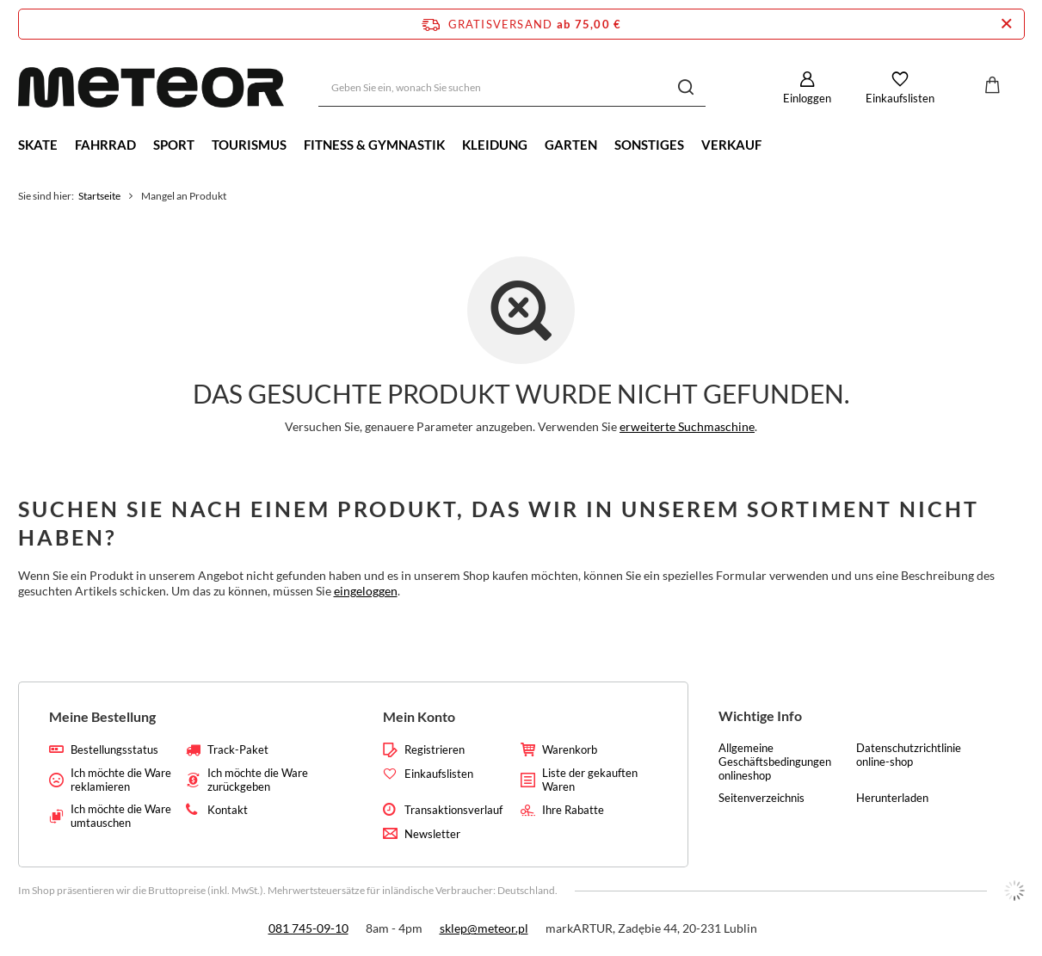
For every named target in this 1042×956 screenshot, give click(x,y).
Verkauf (731, 144)
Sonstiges (649, 144)
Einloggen (807, 98)
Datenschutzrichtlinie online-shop (908, 755)
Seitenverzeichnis (761, 798)
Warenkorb (569, 749)
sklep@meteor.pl (484, 928)
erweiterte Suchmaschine (687, 426)
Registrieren (434, 749)
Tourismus (249, 144)
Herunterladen (892, 798)
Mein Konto (419, 716)
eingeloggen (366, 590)
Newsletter (432, 834)
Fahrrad (105, 144)
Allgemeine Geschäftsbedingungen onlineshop (774, 761)
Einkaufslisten (900, 98)
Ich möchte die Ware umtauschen (121, 816)
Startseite (99, 195)
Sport (173, 144)
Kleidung (494, 144)
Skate (38, 144)
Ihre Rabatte (573, 810)
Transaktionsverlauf (453, 810)
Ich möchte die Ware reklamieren (121, 780)
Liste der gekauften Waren (590, 780)
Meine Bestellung (102, 716)
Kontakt (227, 810)
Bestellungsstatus (114, 749)
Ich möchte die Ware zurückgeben (257, 780)
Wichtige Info (760, 715)
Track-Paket (237, 749)
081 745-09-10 (308, 928)
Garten (571, 144)
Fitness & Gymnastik (374, 144)
